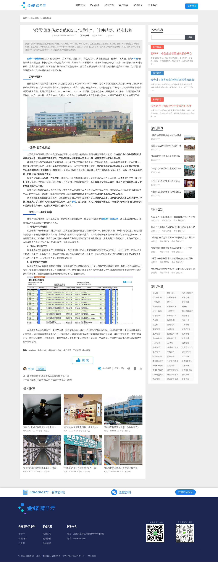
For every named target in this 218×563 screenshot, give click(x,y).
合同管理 (156, 331)
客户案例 (124, 5)
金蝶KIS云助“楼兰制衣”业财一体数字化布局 (51, 381)
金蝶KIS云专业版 (158, 367)
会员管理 (185, 376)
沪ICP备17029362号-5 (73, 557)
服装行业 (47, 19)
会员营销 (170, 312)
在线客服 (47, 544)
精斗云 (170, 303)
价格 (74, 203)
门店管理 (156, 344)
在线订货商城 (158, 376)
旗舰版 (38, 60)
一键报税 (156, 303)
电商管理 (185, 340)
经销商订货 (171, 340)
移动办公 (185, 321)
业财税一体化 (172, 349)
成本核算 (86, 352)
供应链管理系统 (172, 372)
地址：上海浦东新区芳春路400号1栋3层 (85, 535)
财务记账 (170, 294)
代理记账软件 (187, 294)
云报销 (155, 326)
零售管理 (170, 353)
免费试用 (191, 6)
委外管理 (170, 358)
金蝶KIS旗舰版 (158, 372)
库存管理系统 (172, 381)
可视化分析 (157, 308)
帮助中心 (138, 5)
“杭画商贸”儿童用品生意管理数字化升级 (50, 377)
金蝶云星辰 (171, 308)
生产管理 (67, 352)
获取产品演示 (185, 493)
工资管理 (77, 352)
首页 (25, 19)
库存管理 (185, 358)
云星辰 (21, 544)
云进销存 (185, 317)
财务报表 (185, 381)
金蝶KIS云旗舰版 (187, 372)
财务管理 (185, 303)
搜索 (190, 39)
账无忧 (155, 294)
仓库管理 (185, 335)
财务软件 (185, 299)
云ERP (184, 308)
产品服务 (95, 5)
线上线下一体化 (187, 349)
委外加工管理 (158, 362)
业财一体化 (157, 312)
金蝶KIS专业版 (187, 363)
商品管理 (156, 381)
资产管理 (156, 353)
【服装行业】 (84, 37)
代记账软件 (157, 299)
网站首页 (80, 5)
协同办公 (170, 367)
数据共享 (170, 321)
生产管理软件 (172, 362)
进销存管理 (186, 353)
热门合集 (92, 557)
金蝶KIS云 (42, 352)
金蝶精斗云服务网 (109, 220)
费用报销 (170, 326)
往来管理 (185, 367)
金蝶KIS (31, 60)
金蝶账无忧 (171, 299)
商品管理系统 (187, 312)
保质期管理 (157, 358)
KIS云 (135, 60)
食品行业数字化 (172, 376)
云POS (170, 344)
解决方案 (109, 5)
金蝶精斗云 (171, 317)
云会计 (155, 321)
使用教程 (47, 540)
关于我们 (153, 5)
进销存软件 (157, 340)
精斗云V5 (156, 317)
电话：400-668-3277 (76, 540)
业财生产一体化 (55, 352)
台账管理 (156, 349)
